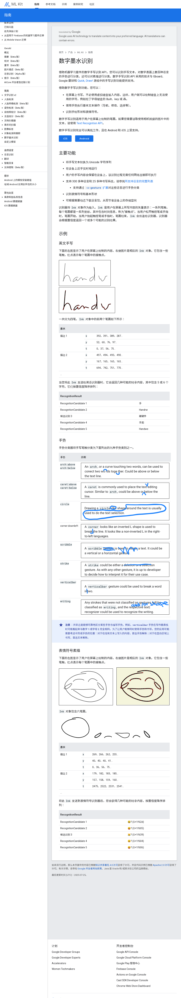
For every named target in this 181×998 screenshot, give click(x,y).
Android (84, 138)
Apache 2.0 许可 (161, 865)
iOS (65, 138)
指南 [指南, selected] (36, 4)
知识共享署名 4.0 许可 (106, 865)
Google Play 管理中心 (128, 963)
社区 (91, 4)
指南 (7, 15)
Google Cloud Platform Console (133, 957)
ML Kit (17, 4)
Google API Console (127, 952)
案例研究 (78, 4)
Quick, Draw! (85, 80)
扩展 (96, 187)
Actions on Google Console (131, 974)
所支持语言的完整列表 (139, 181)
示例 (64, 4)
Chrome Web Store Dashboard (133, 986)
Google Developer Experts (66, 957)
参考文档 (51, 4)
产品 (70, 52)
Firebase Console (126, 969)
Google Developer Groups (66, 952)
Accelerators (59, 963)
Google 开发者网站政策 (90, 868)
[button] (23, 35)
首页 (61, 52)
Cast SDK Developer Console (132, 980)
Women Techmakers (63, 969)
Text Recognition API (90, 123)
